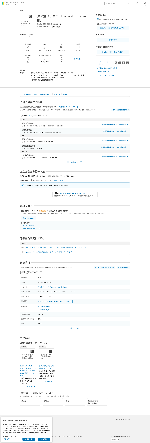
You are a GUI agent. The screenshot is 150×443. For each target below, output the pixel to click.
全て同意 (44, 439)
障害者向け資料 (45, 94)
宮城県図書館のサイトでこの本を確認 (115, 131)
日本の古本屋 (28, 225)
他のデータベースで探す (105, 75)
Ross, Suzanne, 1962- (45, 301)
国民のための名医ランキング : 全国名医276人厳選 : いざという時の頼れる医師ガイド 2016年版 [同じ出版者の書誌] (28, 371)
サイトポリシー (79, 437)
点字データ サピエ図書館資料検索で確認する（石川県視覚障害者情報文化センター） (55, 247)
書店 (35, 94)
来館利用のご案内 (59, 180)
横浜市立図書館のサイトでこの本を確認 (115, 140)
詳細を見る (7, 439)
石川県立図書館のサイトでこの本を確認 (115, 156)
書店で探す (113, 40)
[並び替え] (26, 115)
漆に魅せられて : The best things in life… (52, 287)
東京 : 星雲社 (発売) (44, 309)
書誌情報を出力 (103, 71)
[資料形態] (39, 115)
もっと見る (30, 386)
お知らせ (53, 437)
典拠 (68, 301)
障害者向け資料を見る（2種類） (113, 52)
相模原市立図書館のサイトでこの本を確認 (114, 147)
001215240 (58, 301)
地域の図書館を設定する (121, 110)
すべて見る (78, 59)
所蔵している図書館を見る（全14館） (113, 28)
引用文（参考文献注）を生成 (107, 68)
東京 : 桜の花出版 (44, 306)
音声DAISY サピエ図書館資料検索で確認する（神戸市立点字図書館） (50, 252)
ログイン (144, 3)
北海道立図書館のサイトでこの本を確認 (115, 124)
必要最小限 (28, 439)
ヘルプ (137, 3)
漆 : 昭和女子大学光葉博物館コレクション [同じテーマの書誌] (46, 367)
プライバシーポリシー (65, 437)
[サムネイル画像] (28, 356)
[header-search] (117, 3)
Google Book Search (31, 228)
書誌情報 (57, 94)
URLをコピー (108, 63)
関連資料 (66, 94)
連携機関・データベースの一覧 (69, 107)
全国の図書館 (26, 94)
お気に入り (100, 63)
